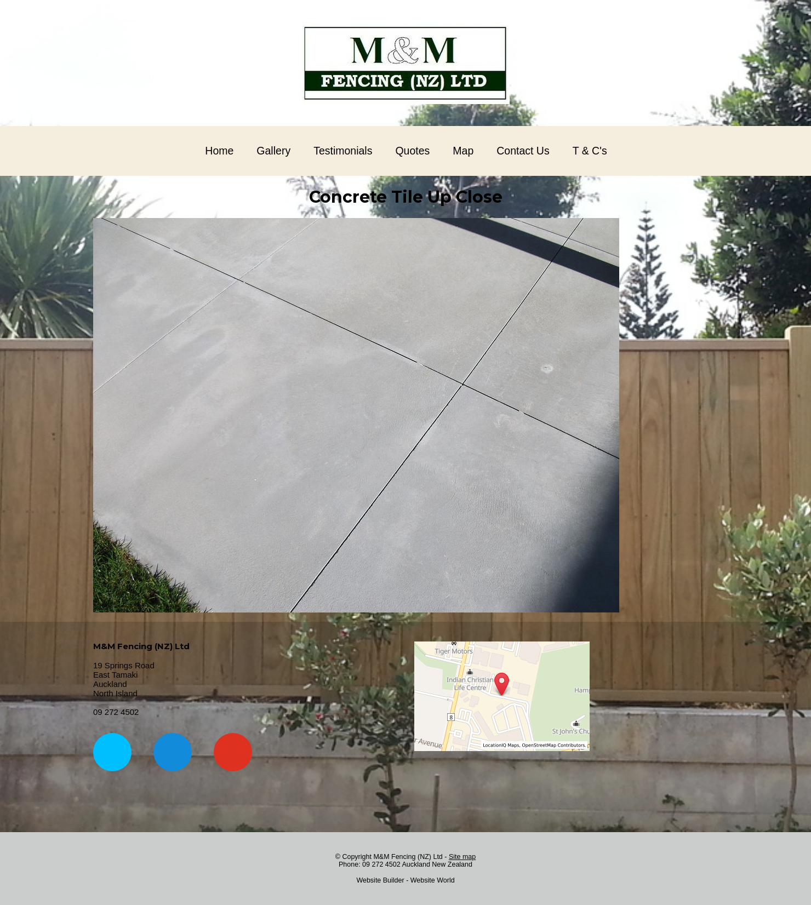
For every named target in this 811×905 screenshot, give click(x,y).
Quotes (412, 151)
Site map (462, 857)
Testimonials (342, 151)
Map (463, 151)
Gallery (273, 151)
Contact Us (522, 151)
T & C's (590, 151)
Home (219, 151)
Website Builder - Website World (405, 880)
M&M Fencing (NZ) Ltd (407, 857)
